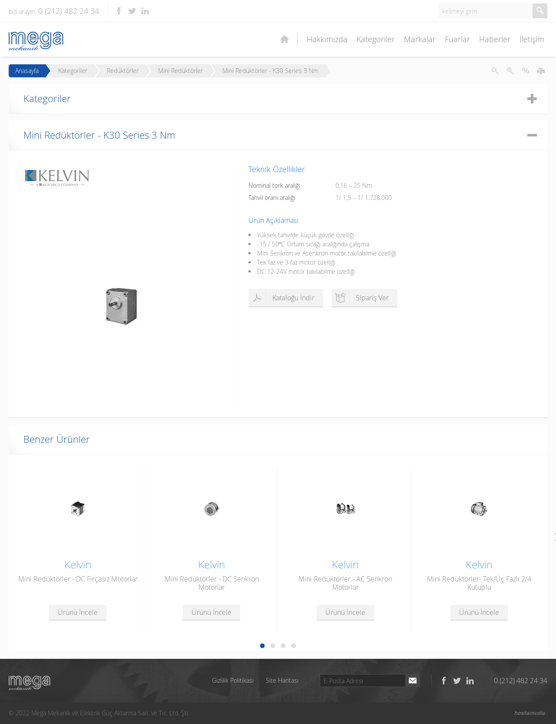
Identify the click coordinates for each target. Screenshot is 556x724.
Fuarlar (457, 39)
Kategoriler (376, 39)
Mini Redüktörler (180, 70)
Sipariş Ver (361, 297)
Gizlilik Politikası (233, 680)
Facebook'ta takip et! (119, 10)
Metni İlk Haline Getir (525, 70)
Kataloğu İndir (282, 297)
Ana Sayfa (284, 39)
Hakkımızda (327, 39)
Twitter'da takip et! (132, 10)
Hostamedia (530, 713)
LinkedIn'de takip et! (145, 10)
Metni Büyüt (510, 70)
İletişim (532, 39)
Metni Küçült (495, 70)
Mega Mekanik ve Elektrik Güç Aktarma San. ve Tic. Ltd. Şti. (29, 683)
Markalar (420, 39)
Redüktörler (123, 70)
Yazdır (540, 70)
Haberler (494, 39)
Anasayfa (27, 70)
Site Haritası (282, 680)
